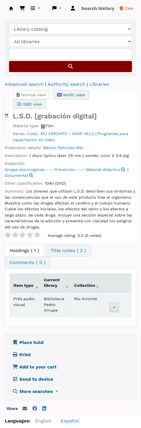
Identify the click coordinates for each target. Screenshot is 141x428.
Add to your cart (34, 367)
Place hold (28, 342)
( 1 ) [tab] (24, 250)
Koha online (11, 8)
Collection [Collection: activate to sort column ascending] (84, 285)
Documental (16, 175)
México (50, 147)
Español (70, 421)
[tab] (68, 250)
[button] (22, 8)
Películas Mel (70, 147)
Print (21, 354)
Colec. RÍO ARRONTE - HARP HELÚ (60, 133)
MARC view (71, 94)
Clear (127, 8)
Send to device (32, 379)
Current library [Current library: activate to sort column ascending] (52, 282)
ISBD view (29, 104)
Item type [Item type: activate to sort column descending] (23, 285)
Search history (97, 8)
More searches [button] (33, 391)
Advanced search (24, 84)
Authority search (66, 84)
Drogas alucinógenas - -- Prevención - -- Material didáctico (62, 169)
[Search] (70, 66)
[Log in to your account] (73, 8)
